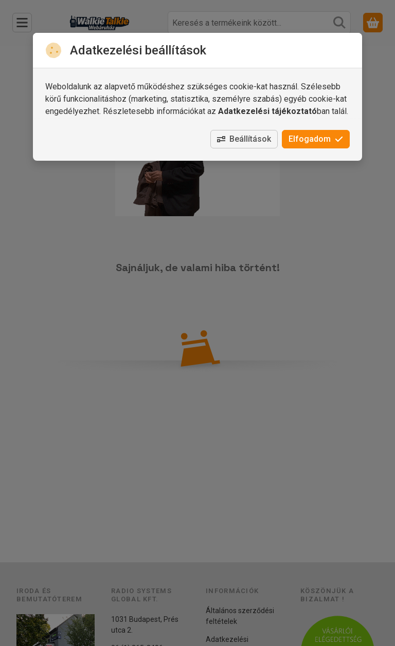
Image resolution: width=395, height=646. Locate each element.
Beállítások (244, 139)
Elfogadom (316, 139)
